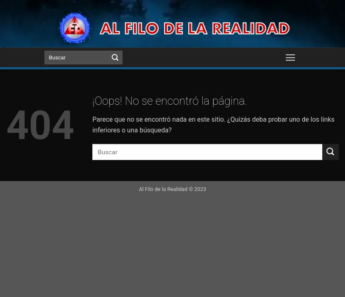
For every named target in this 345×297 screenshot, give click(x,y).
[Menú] (291, 57)
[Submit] (115, 58)
